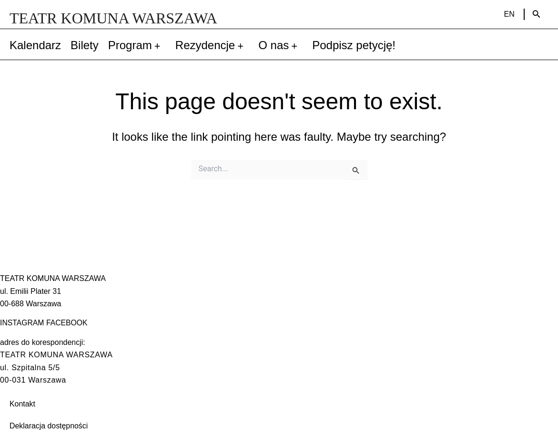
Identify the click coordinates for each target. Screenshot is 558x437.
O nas (280, 45)
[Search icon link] (536, 14)
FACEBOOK (68, 323)
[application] (159, 45)
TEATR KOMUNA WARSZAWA (113, 18)
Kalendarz (35, 45)
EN (509, 14)
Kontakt (22, 404)
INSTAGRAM (22, 323)
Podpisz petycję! (354, 45)
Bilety (85, 45)
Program (137, 45)
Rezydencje (212, 45)
